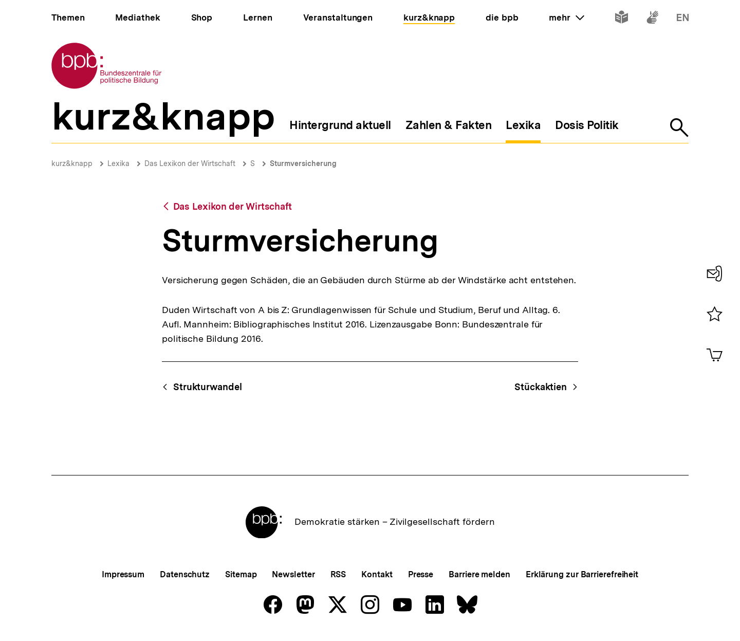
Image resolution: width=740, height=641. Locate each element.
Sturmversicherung (303, 163)
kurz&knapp (71, 163)
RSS (338, 574)
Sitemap (240, 574)
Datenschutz (185, 574)
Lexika (118, 163)
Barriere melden (479, 574)
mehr (566, 17)
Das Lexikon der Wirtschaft (189, 163)
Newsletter (293, 574)
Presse (420, 574)
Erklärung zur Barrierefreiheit (582, 574)
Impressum (123, 574)
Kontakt (376, 574)
